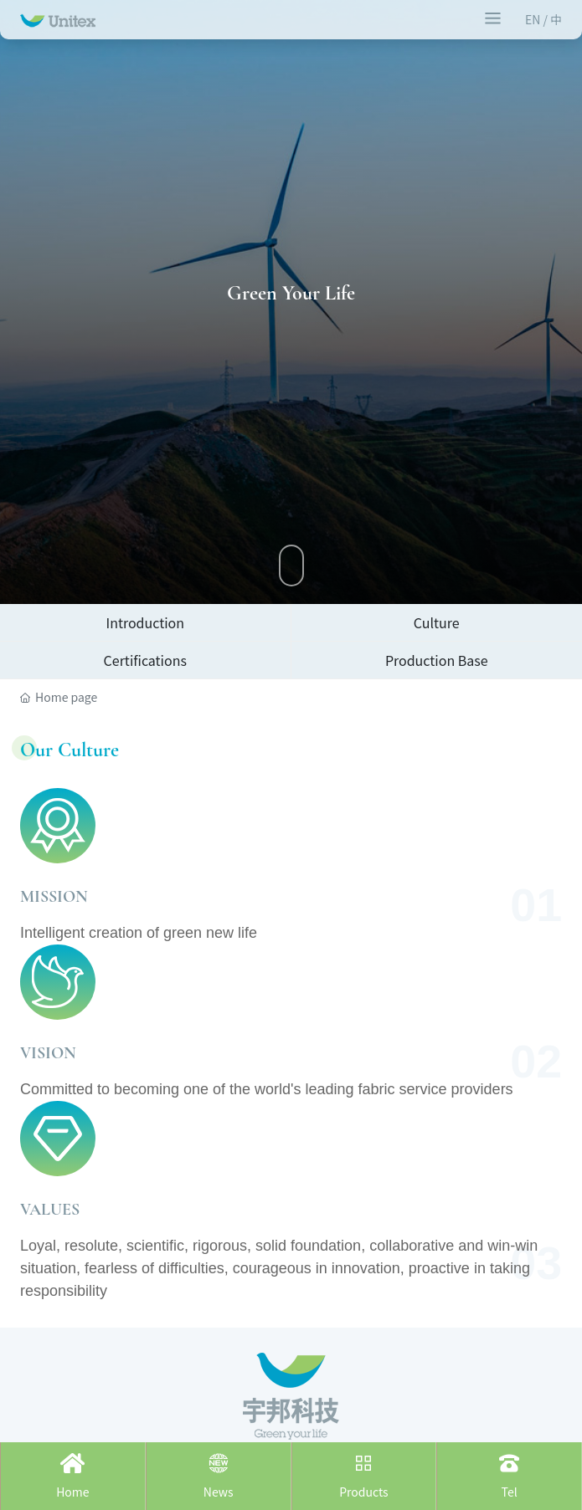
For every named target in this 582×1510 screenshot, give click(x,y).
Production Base (436, 660)
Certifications (145, 660)
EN (534, 19)
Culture (437, 622)
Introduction (145, 622)
